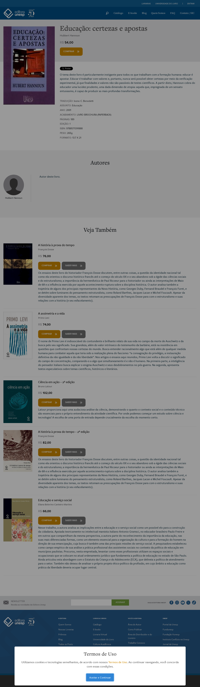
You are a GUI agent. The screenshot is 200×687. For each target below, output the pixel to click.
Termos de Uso (117, 662)
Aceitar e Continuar (100, 677)
